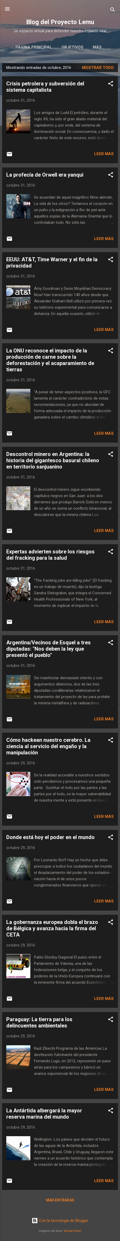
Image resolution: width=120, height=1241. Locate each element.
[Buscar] (113, 11)
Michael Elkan (72, 1231)
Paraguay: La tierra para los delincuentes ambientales (39, 1023)
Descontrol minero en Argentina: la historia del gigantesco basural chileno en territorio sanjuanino (52, 461)
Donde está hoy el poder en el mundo (50, 838)
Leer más (104, 155)
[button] (110, 85)
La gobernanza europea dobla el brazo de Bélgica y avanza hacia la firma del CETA (52, 929)
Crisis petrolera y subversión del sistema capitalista (45, 87)
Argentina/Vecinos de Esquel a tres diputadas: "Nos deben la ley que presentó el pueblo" (48, 649)
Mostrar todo (98, 68)
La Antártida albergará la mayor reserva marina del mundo (44, 1114)
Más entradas (60, 1201)
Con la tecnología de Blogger (60, 1220)
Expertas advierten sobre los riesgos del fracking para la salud (50, 555)
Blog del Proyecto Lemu (60, 22)
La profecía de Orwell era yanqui (44, 176)
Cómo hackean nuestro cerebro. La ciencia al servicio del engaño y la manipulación (48, 747)
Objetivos (66, 47)
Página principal (27, 47)
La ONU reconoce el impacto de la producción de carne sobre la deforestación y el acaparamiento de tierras (50, 361)
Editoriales (98, 47)
